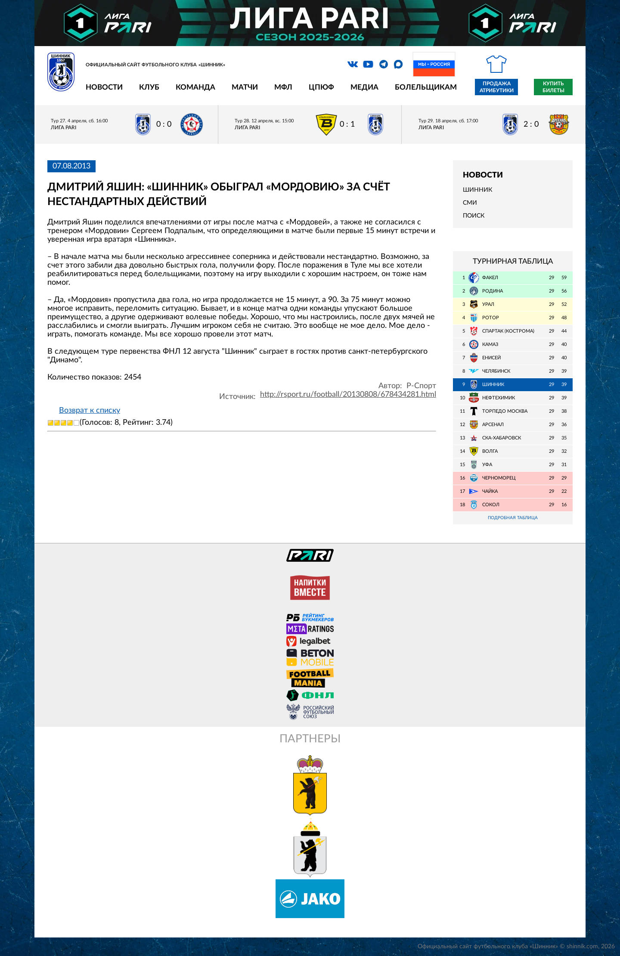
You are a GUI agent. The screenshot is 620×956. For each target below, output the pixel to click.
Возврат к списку (89, 410)
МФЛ (283, 87)
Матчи (245, 87)
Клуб (149, 87)
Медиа (364, 87)
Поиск (473, 216)
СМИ (470, 203)
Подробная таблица (513, 518)
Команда (195, 87)
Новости (104, 87)
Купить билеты (553, 87)
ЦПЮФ (321, 87)
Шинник (477, 190)
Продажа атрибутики (497, 87)
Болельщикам (426, 87)
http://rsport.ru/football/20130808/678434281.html (348, 395)
